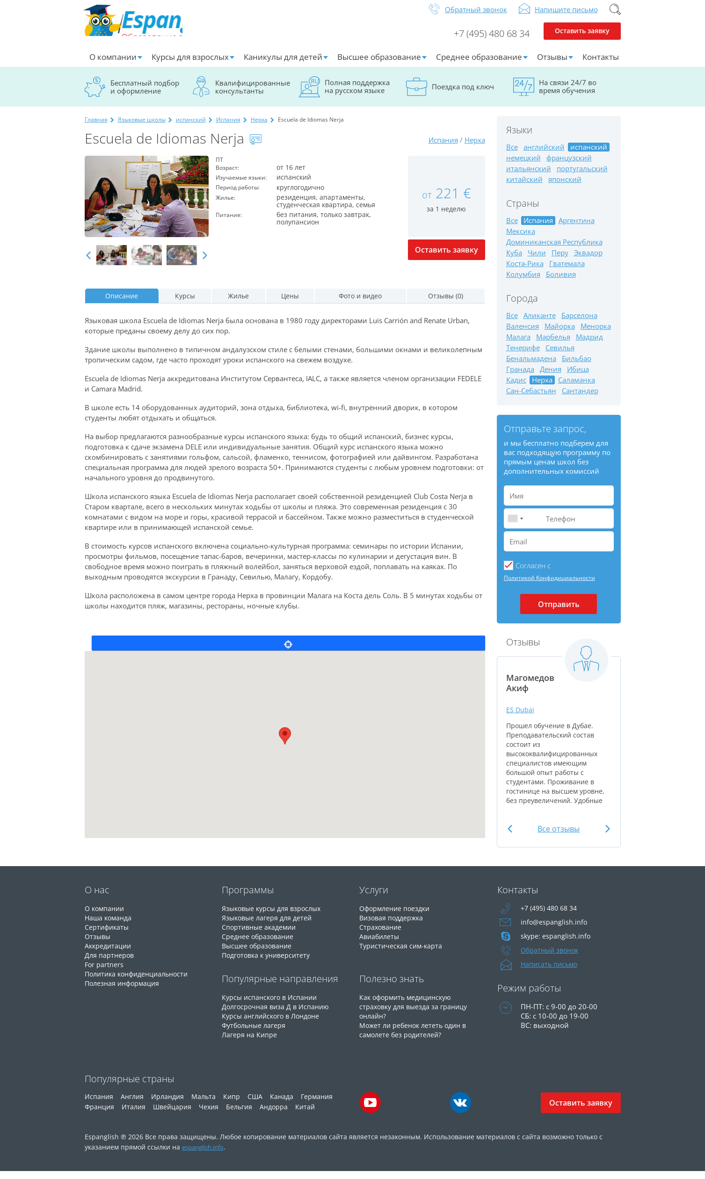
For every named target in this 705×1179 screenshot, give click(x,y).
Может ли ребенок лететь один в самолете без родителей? (416, 1037)
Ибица (578, 376)
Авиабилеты (380, 943)
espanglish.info (206, 1154)
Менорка (596, 333)
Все (512, 154)
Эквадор (588, 260)
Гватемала (567, 271)
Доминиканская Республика (554, 249)
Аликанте (539, 322)
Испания (228, 126)
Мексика (520, 238)
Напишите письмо (566, 17)
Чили (537, 260)
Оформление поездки (397, 915)
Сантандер (580, 398)
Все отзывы (559, 836)
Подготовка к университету (269, 962)
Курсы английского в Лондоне (274, 1023)
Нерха (259, 126)
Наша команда (110, 925)
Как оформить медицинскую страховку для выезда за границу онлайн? (416, 1014)
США (254, 1103)
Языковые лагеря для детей (269, 925)
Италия (133, 1114)
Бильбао (576, 366)
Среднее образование (479, 64)
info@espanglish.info (554, 929)
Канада (281, 1103)
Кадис (516, 387)
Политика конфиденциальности (140, 981)
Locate (288, 650)
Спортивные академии (261, 934)
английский (544, 154)
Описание (121, 303)
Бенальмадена (531, 366)
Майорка (560, 333)
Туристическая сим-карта (402, 953)
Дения (550, 376)
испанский (191, 126)
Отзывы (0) (445, 303)
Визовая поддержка (393, 925)
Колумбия (523, 281)
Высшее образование (379, 64)
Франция (99, 1114)
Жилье (238, 303)
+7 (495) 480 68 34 (485, 40)
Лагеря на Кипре (250, 1042)
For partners (104, 971)
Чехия (208, 1114)
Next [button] (205, 263)
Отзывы (552, 64)
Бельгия (239, 1114)
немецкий (523, 165)
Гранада (520, 376)
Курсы (185, 303)
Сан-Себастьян (531, 398)
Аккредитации (109, 953)
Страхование (381, 934)
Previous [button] (88, 263)
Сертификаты (108, 934)
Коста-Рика (525, 271)
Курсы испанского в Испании (272, 1004)
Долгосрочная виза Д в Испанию (278, 1014)
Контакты (600, 64)
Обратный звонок (476, 17)
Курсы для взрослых (190, 64)
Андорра (274, 1114)
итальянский (528, 176)
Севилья (559, 355)
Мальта (203, 1103)
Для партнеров (110, 962)
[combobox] (515, 525)
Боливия (561, 281)
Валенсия (522, 333)
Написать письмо (551, 971)
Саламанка (576, 387)
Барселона (579, 322)
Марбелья (553, 344)
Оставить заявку (582, 40)
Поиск (615, 16)
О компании (113, 64)
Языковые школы (142, 126)
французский (569, 165)
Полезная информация (124, 990)
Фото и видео (360, 303)
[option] (147, 204)
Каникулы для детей (283, 64)
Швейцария (172, 1114)
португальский (582, 176)
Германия (317, 1103)
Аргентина (577, 228)
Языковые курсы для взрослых (274, 915)
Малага (518, 344)
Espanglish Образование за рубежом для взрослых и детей (155, 28)
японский (564, 186)
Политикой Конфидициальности (549, 585)
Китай (305, 1114)
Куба (514, 260)
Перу (560, 260)
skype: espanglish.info (556, 943)
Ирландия (167, 1103)
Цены (290, 303)
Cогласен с (533, 573)
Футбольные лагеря (256, 1032)
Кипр (231, 1103)
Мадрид (589, 344)
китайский (524, 186)
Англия (132, 1103)
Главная (96, 126)
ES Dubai (522, 716)
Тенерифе (523, 355)
